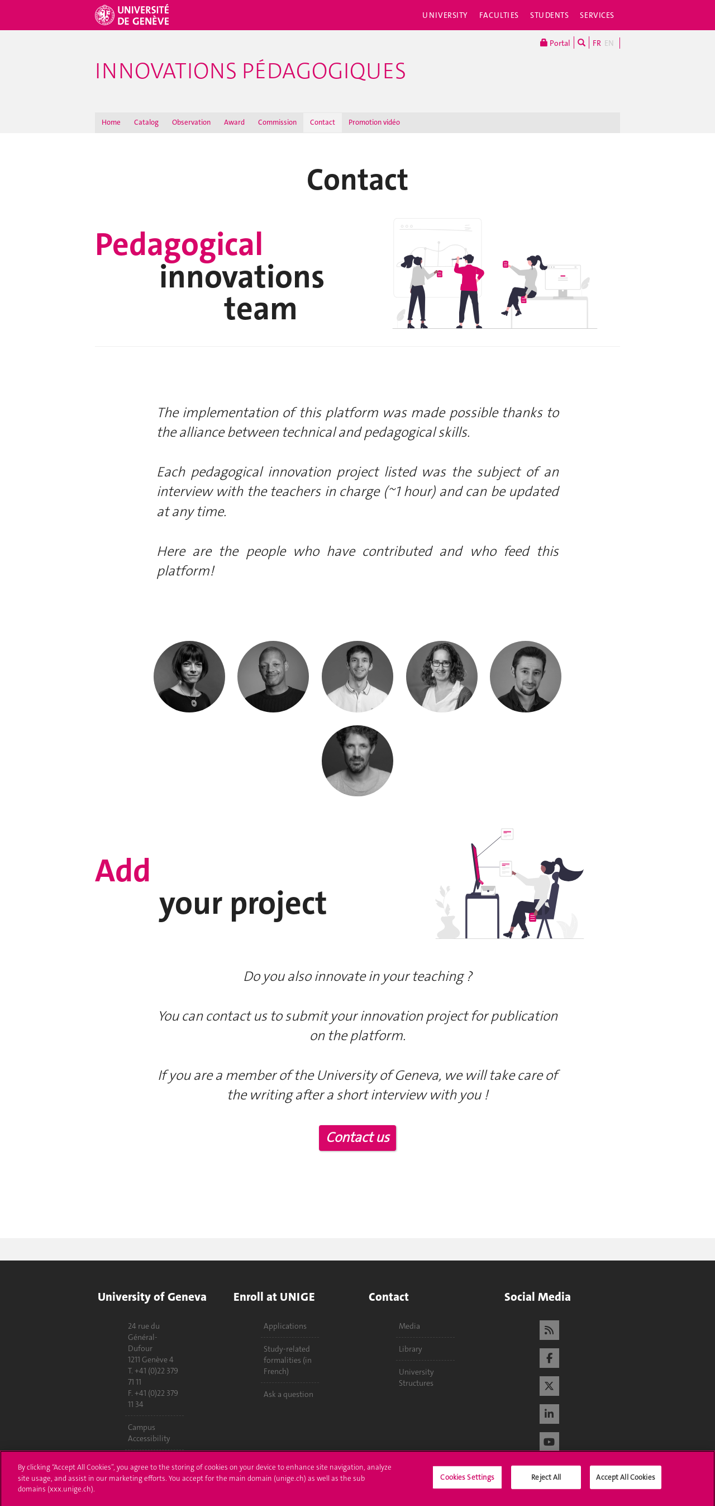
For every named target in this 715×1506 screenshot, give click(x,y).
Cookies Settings (467, 1481)
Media (409, 1326)
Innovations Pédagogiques (250, 71)
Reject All (546, 1481)
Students (549, 15)
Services (597, 15)
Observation (191, 122)
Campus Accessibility (149, 1432)
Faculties (499, 15)
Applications (285, 1326)
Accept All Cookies (625, 1481)
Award (234, 122)
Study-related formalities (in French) (288, 1360)
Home (111, 122)
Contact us (357, 1137)
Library (410, 1349)
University (445, 15)
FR (597, 43)
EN (609, 43)
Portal (555, 42)
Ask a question (288, 1394)
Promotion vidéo (374, 122)
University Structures (416, 1377)
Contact (322, 122)
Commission (277, 122)
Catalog (146, 122)
